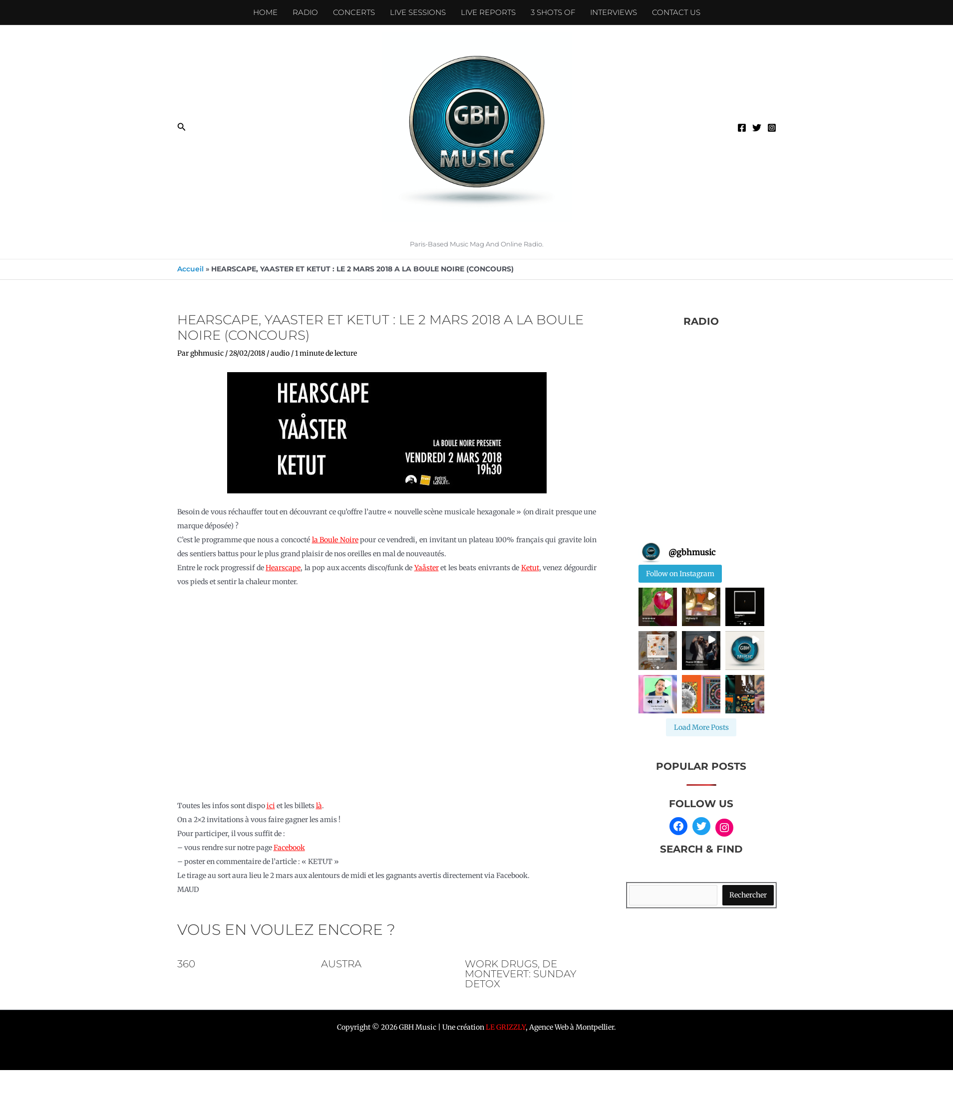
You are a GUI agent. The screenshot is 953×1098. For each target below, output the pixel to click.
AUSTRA (341, 964)
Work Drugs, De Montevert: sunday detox (521, 974)
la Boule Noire (335, 539)
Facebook (289, 847)
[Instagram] (771, 127)
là (319, 805)
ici (271, 805)
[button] (181, 127)
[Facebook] (741, 127)
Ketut (530, 567)
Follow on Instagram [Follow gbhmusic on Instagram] (680, 573)
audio (280, 353)
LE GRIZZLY (506, 1027)
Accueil (190, 268)
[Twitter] (756, 127)
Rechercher (748, 894)
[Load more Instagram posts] (701, 727)
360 (186, 964)
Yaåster (426, 567)
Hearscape (283, 567)
